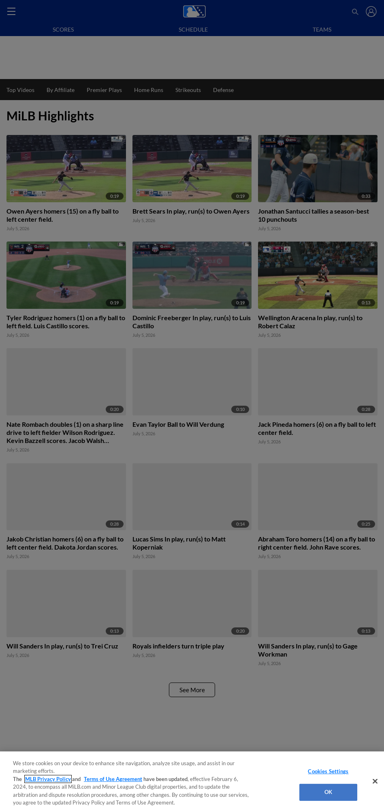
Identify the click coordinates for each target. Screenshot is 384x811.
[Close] (375, 781)
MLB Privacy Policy (48, 779)
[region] (192, 781)
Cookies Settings (328, 771)
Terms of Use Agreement (113, 779)
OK (328, 792)
